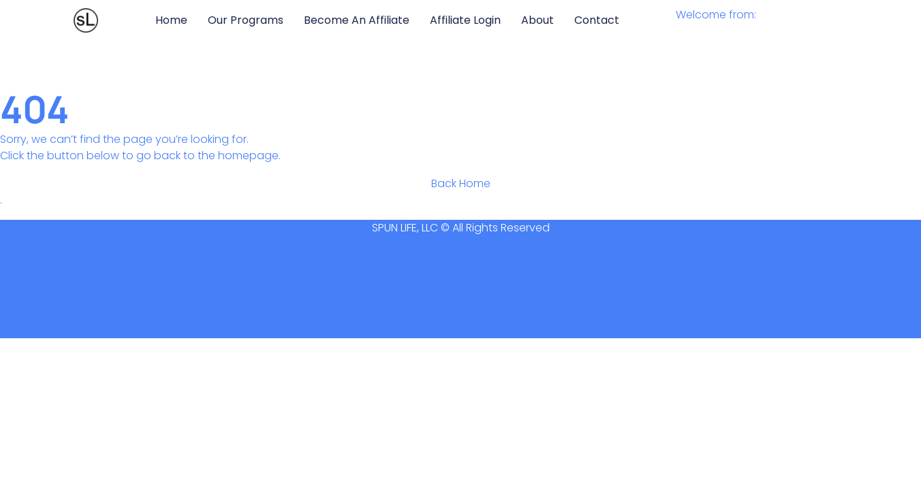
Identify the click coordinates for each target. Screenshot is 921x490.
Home (171, 20)
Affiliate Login (465, 20)
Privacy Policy (109, 255)
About (537, 20)
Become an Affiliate (356, 20)
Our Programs (245, 20)
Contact (596, 20)
